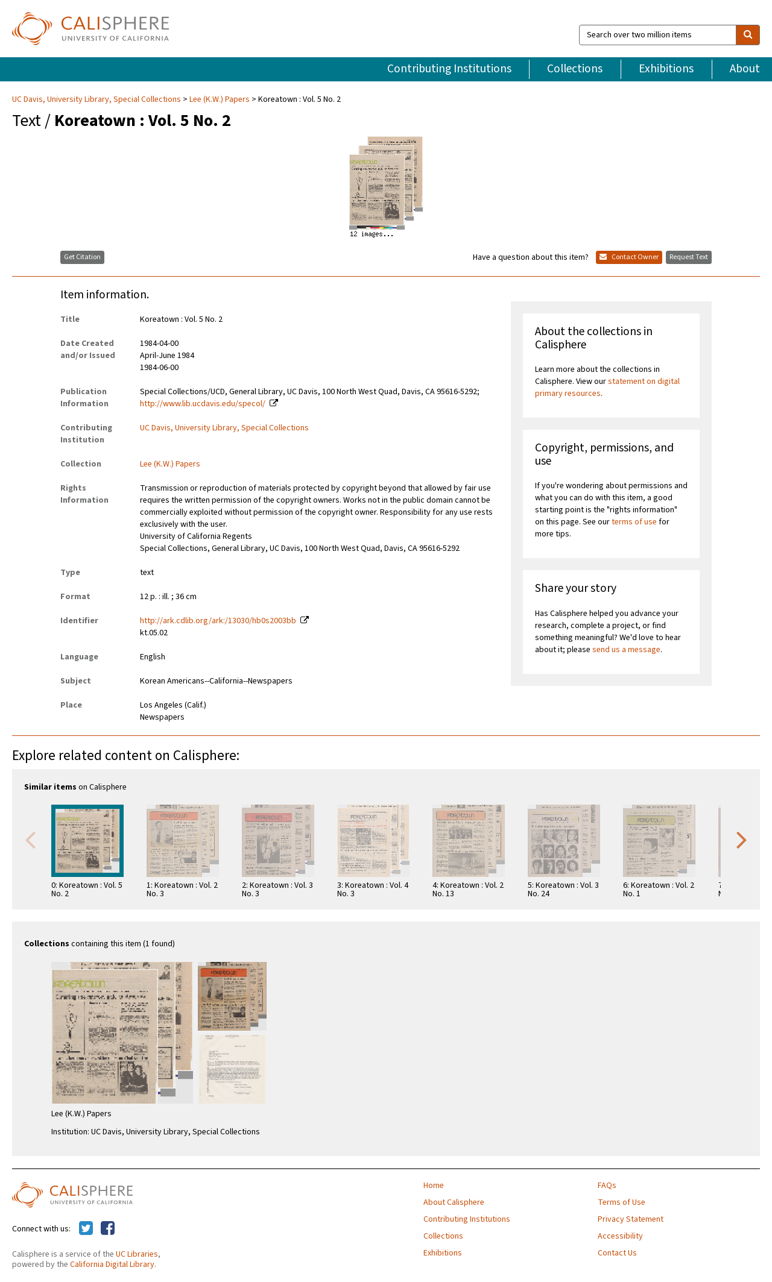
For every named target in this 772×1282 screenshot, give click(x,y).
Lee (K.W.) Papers (219, 99)
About (745, 68)
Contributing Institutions (449, 68)
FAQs (607, 1185)
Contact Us (617, 1253)
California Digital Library (112, 1264)
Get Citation (82, 257)
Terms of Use (621, 1202)
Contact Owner (629, 257)
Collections (575, 68)
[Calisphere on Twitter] (86, 1229)
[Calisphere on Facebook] (108, 1229)
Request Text (688, 257)
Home (433, 1185)
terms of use (634, 522)
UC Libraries (137, 1254)
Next (742, 839)
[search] (748, 35)
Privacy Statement (630, 1219)
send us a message (626, 650)
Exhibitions (666, 68)
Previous (30, 839)
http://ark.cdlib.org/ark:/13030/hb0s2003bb (218, 621)
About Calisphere (453, 1202)
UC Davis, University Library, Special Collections (97, 99)
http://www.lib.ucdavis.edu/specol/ (202, 404)
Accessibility (620, 1236)
